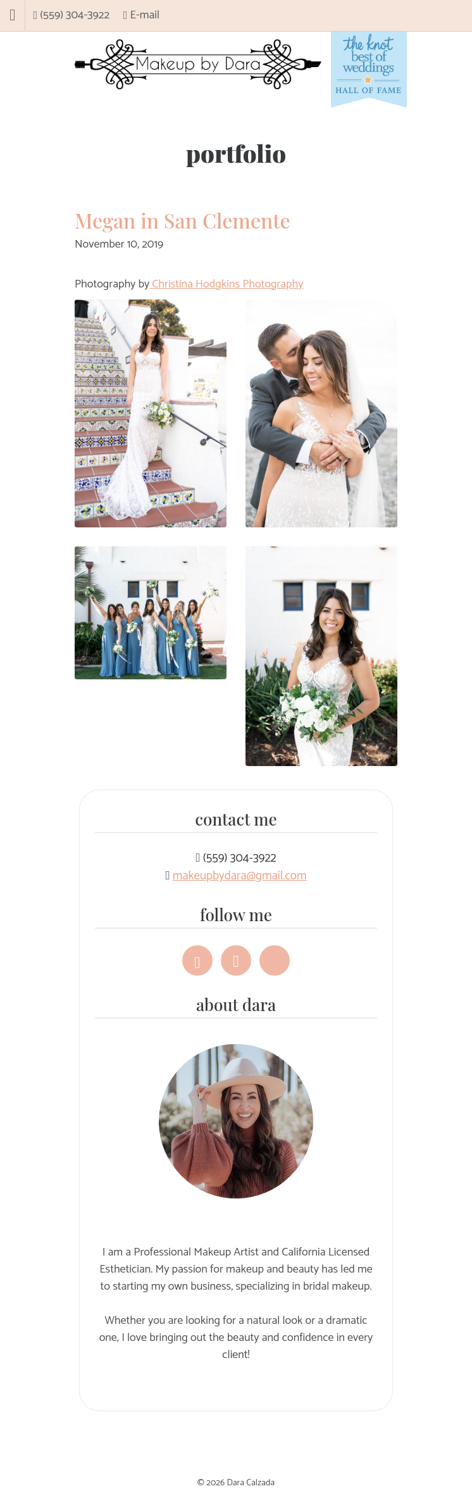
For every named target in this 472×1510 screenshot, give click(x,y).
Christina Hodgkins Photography (226, 284)
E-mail (141, 15)
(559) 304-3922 (72, 15)
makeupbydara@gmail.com (240, 876)
